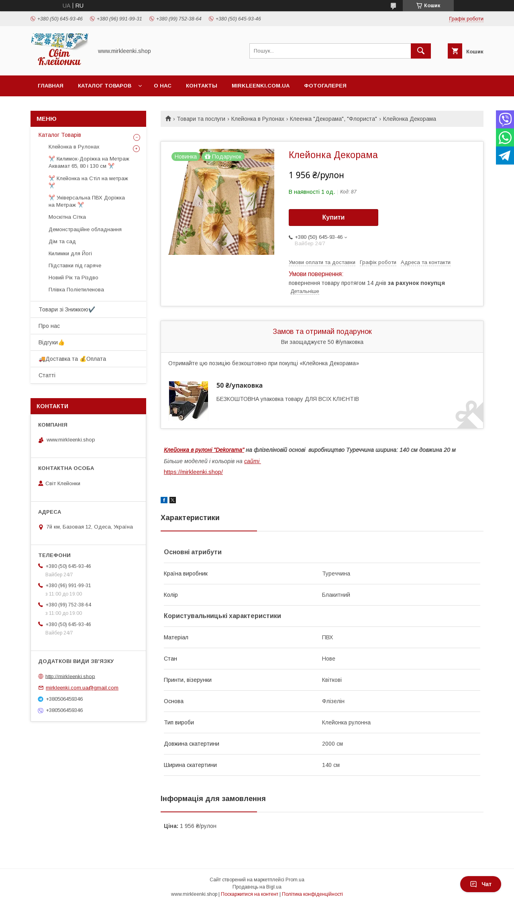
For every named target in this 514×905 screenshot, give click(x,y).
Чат (481, 884)
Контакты (201, 86)
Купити (333, 217)
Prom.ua (295, 880)
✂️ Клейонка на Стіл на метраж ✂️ (88, 182)
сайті (252, 461)
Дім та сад (62, 241)
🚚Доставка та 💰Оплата (72, 359)
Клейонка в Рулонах (257, 119)
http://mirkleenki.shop (70, 676)
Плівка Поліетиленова (76, 290)
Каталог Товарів (60, 135)
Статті (47, 375)
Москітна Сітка (67, 217)
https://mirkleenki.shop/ (193, 472)
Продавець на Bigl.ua (257, 887)
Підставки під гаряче (75, 265)
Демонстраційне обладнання (85, 229)
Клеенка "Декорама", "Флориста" (333, 119)
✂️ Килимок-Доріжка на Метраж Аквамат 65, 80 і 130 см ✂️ (89, 162)
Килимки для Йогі (70, 253)
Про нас (49, 326)
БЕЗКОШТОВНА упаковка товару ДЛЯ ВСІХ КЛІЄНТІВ (287, 399)
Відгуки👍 (52, 342)
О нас (162, 86)
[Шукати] (421, 51)
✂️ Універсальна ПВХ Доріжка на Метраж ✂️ (87, 201)
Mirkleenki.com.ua (261, 86)
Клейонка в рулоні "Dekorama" (204, 450)
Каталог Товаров (104, 86)
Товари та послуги (201, 119)
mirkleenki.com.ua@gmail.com (82, 688)
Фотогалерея (325, 86)
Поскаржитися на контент (249, 894)
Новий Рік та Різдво (73, 278)
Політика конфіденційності (312, 894)
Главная (50, 86)
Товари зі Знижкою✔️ (67, 309)
